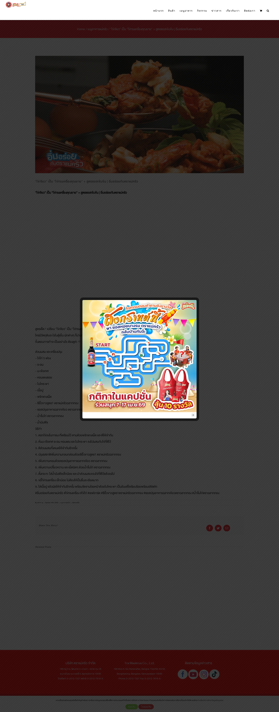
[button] (268, 10)
